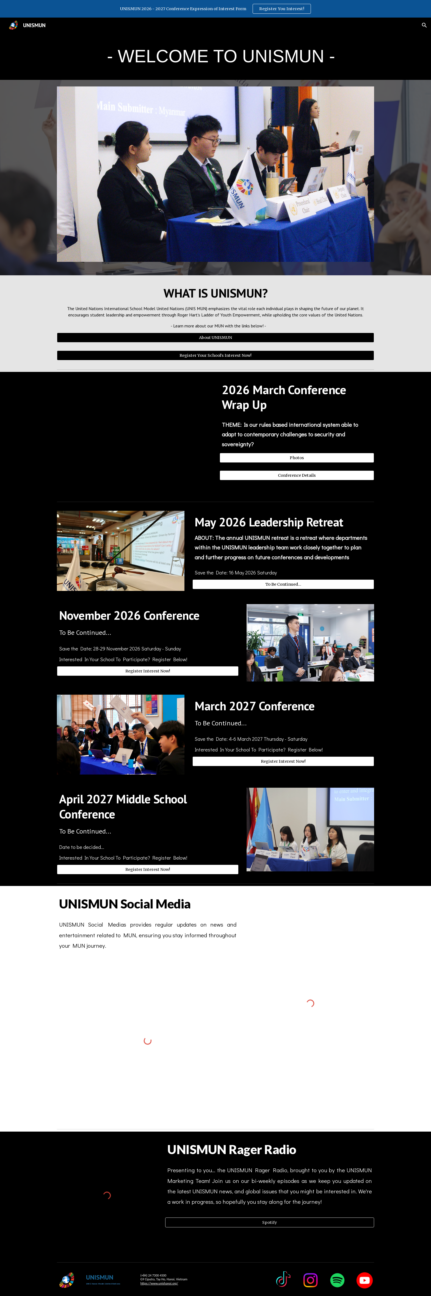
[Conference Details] (297, 475)
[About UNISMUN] (215, 337)
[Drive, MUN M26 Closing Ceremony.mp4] (134, 435)
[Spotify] (269, 1222)
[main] (215, 56)
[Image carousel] (215, 177)
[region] (215, 9)
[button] (424, 25)
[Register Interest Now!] (147, 670)
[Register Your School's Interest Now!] (215, 355)
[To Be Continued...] (283, 584)
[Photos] (297, 457)
